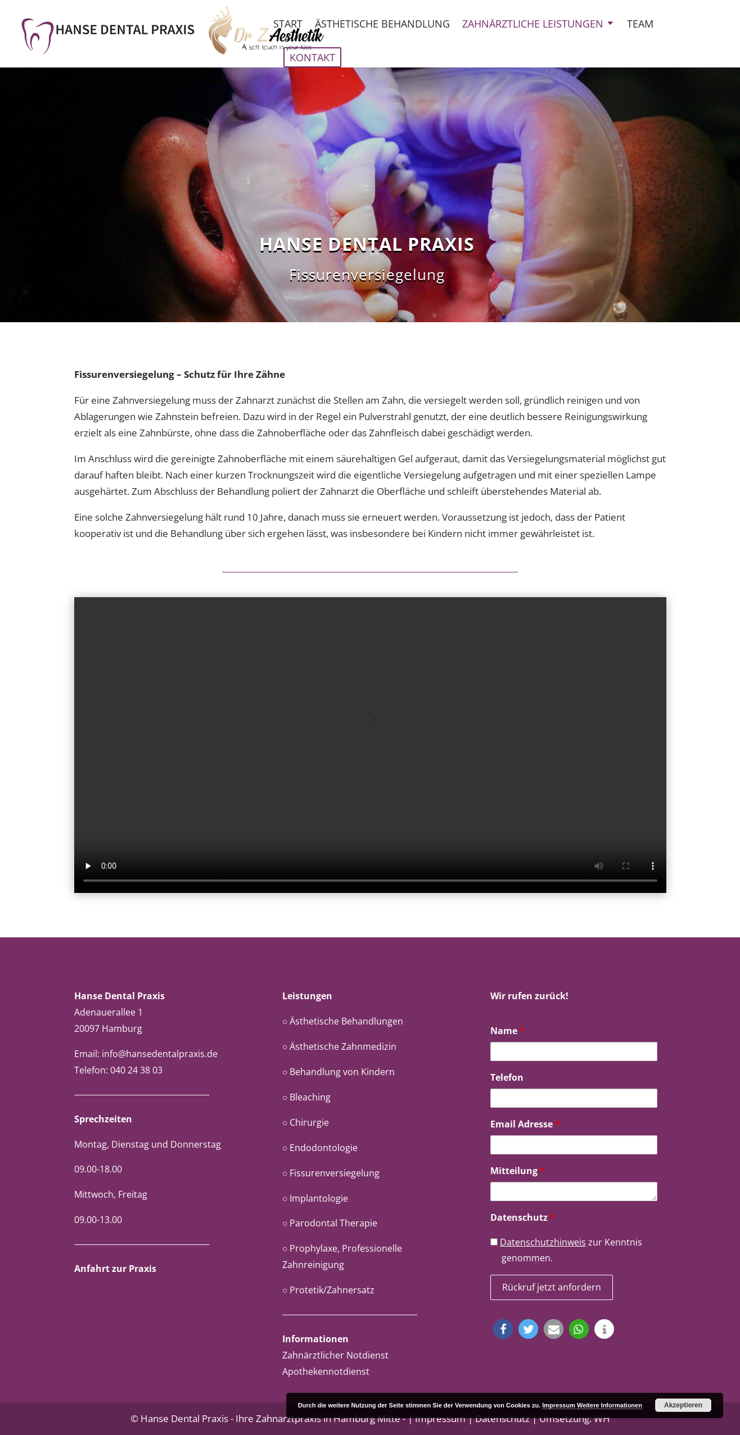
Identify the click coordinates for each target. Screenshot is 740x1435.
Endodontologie (324, 1147)
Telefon (507, 1077)
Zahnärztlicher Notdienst (335, 1355)
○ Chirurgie (306, 1122)
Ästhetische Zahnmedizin (343, 1046)
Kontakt (312, 57)
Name (507, 1031)
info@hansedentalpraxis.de (160, 1054)
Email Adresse (525, 1124)
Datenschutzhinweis (543, 1242)
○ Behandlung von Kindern (338, 1072)
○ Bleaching (306, 1097)
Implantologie (319, 1198)
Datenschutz (522, 1217)
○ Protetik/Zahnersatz (328, 1290)
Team (640, 25)
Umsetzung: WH (574, 1418)
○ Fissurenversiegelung (331, 1173)
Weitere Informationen (609, 1405)
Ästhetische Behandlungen (346, 1021)
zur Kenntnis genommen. (566, 1250)
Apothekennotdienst (325, 1371)
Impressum (440, 1418)
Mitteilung (517, 1171)
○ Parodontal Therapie (330, 1223)
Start (288, 25)
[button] (503, 1329)
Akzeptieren (683, 1405)
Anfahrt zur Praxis (115, 1268)
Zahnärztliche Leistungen (532, 25)
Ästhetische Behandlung (382, 25)
